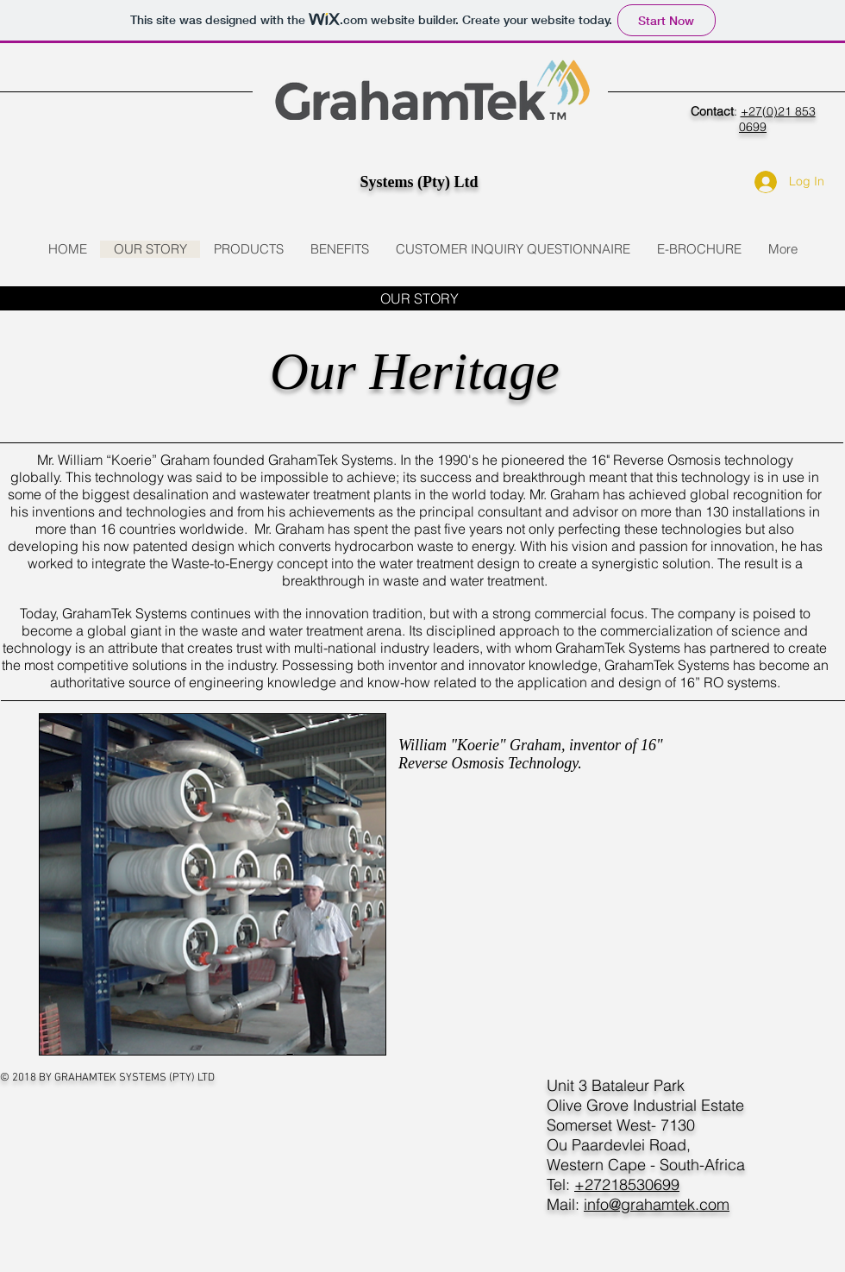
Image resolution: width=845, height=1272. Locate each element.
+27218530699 (626, 1184)
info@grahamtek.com (656, 1204)
